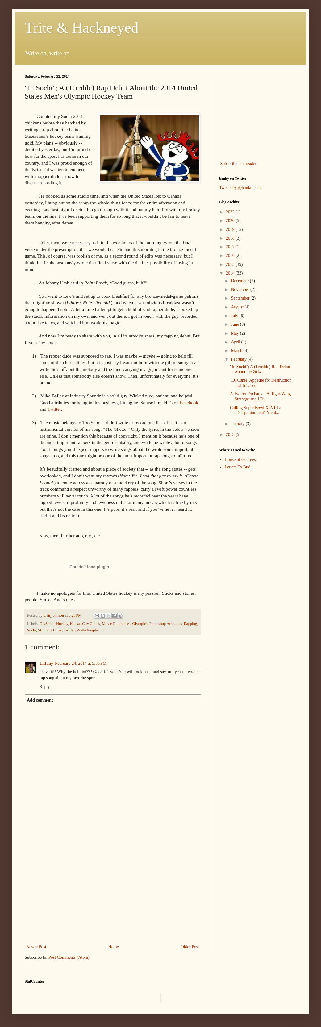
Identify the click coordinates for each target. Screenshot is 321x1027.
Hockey (62, 624)
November (240, 289)
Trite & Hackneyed (82, 27)
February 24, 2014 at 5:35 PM (80, 663)
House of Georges (240, 459)
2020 (231, 220)
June (235, 324)
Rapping (190, 624)
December (240, 281)
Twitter (54, 409)
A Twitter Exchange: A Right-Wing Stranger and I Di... (260, 396)
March (237, 350)
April (236, 342)
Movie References (116, 624)
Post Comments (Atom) (69, 957)
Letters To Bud (238, 467)
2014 (231, 273)
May (235, 333)
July (235, 315)
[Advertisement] (113, 892)
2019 (231, 229)
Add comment (40, 700)
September (240, 298)
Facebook (189, 402)
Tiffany (46, 663)
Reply (45, 686)
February (239, 359)
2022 (231, 212)
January (238, 423)
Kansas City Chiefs (85, 624)
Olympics (140, 624)
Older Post (190, 947)
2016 (231, 255)
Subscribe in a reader (238, 163)
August (237, 307)
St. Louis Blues (50, 630)
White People (87, 630)
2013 (231, 434)
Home (113, 947)
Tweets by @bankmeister (241, 187)
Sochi (31, 630)
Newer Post (36, 947)
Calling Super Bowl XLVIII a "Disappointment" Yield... (255, 410)
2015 (231, 264)
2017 (231, 247)
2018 (231, 238)
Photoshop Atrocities (165, 624)
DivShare (47, 624)
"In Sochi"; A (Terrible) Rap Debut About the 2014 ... (260, 369)
